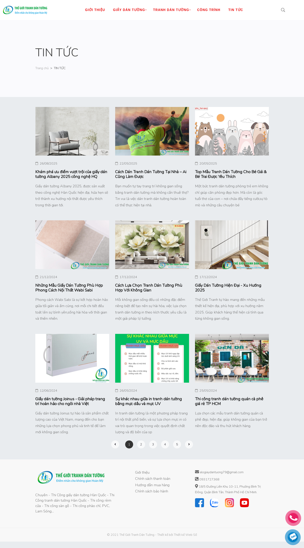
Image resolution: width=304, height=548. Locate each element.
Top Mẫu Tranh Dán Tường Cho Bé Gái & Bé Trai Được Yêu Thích (231, 174)
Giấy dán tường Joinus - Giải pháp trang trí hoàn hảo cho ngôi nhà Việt (70, 401)
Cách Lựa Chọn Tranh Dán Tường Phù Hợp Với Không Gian (148, 288)
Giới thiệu (142, 472)
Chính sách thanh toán (152, 478)
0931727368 (207, 479)
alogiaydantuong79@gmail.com (219, 472)
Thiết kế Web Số (185, 535)
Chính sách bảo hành (151, 491)
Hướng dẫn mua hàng (152, 485)
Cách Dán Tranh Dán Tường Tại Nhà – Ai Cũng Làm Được (150, 174)
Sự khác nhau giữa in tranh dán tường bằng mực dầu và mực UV (148, 401)
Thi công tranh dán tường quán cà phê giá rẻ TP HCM (229, 401)
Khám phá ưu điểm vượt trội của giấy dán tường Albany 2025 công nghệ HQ (71, 174)
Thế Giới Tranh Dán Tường (136, 535)
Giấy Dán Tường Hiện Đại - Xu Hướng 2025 (228, 288)
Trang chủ (42, 68)
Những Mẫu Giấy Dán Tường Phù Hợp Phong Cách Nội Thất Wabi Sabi (69, 288)
